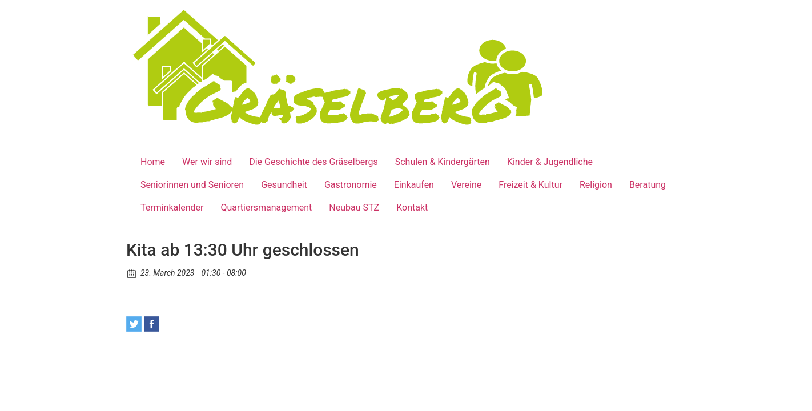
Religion (596, 184)
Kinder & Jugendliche (550, 161)
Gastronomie (350, 184)
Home (152, 161)
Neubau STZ (354, 207)
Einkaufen (414, 184)
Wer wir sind (207, 161)
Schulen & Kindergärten (442, 161)
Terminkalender (171, 207)
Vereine (466, 184)
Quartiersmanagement (266, 207)
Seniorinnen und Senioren (192, 184)
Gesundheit (284, 184)
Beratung (647, 184)
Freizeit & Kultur (530, 184)
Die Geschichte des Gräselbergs (313, 161)
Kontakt (412, 207)
